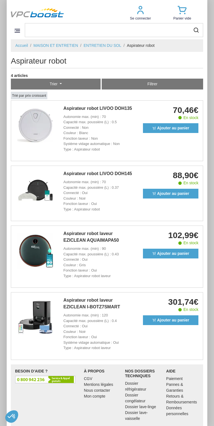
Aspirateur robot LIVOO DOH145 (98, 173)
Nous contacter (97, 390)
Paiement (174, 378)
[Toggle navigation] (17, 30)
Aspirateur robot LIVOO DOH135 (98, 108)
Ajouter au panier (170, 128)
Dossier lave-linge (140, 407)
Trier (54, 84)
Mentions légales (98, 384)
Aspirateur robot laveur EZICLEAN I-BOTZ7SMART (92, 303)
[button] (140, 12)
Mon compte (94, 396)
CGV (88, 378)
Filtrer (152, 84)
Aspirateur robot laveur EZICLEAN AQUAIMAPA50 (91, 237)
